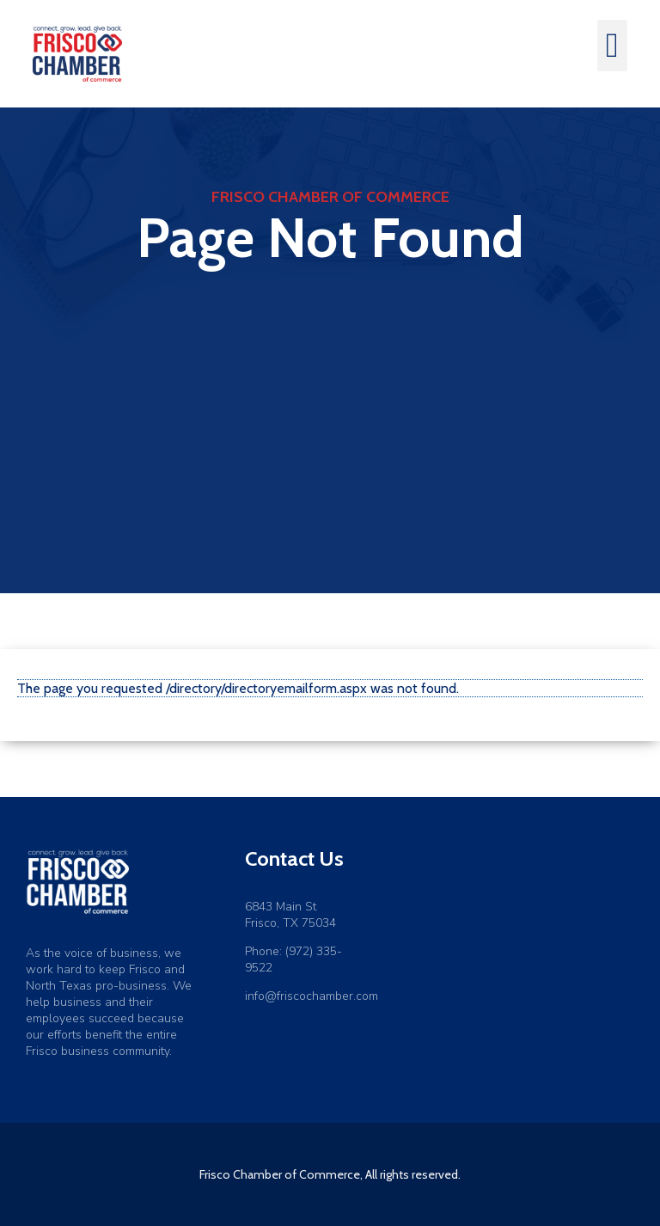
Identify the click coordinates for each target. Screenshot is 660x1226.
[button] (612, 45)
